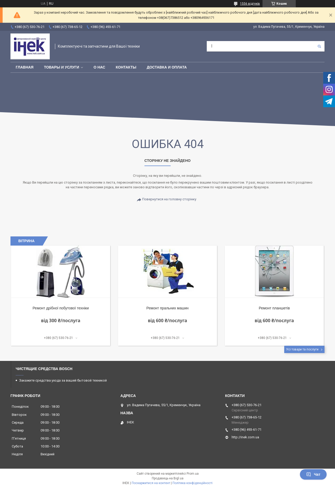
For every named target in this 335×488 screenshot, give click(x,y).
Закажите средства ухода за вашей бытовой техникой (63, 380)
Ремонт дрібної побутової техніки (60, 308)
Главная (25, 67)
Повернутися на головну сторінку (169, 199)
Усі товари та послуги (302, 349)
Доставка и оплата (167, 67)
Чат (313, 474)
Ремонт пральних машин (167, 308)
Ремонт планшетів (274, 308)
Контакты (126, 67)
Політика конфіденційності (192, 483)
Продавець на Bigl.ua (167, 478)
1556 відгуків (250, 3)
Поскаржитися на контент (151, 483)
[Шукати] (319, 46)
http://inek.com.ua (245, 437)
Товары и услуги (61, 67)
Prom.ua (193, 473)
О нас (99, 67)
